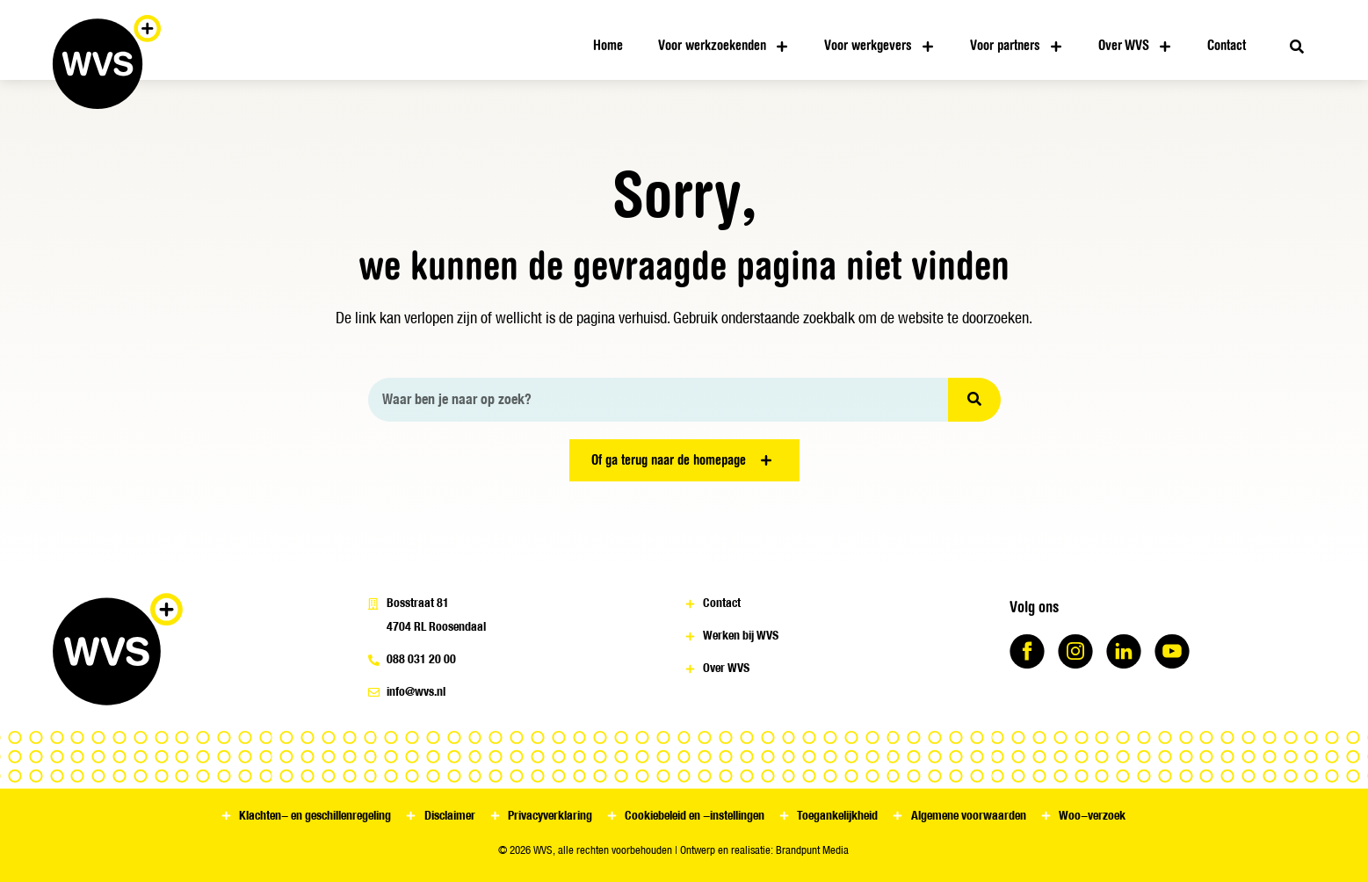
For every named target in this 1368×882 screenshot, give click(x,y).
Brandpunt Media (812, 850)
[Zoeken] (974, 400)
